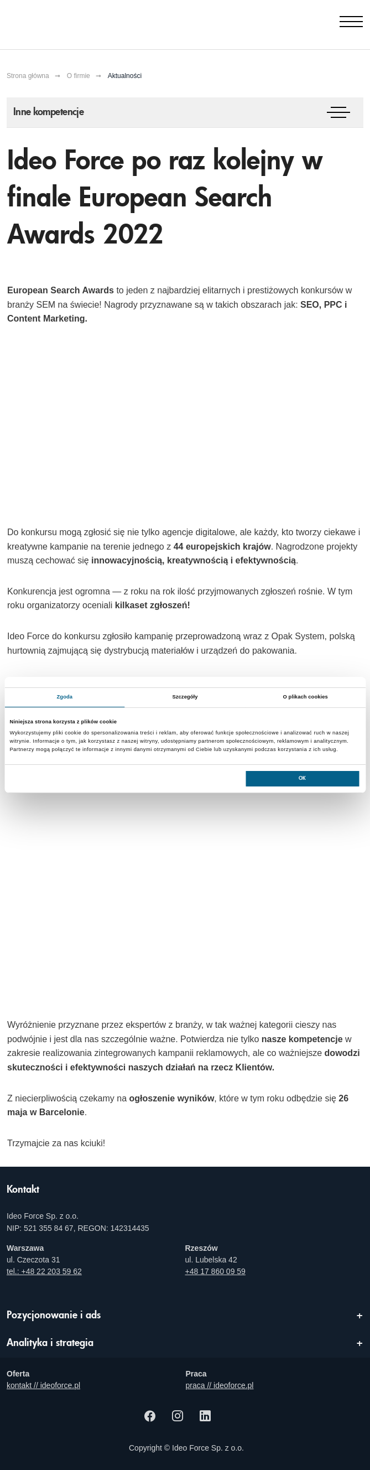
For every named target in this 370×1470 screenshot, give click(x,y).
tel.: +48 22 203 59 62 (44, 1271)
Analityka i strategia (50, 1343)
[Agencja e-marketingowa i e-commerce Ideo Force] (62, 22)
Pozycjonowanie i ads (54, 1316)
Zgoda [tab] (65, 697)
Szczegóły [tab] (184, 697)
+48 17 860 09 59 (215, 1271)
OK (302, 778)
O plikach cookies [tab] (305, 697)
